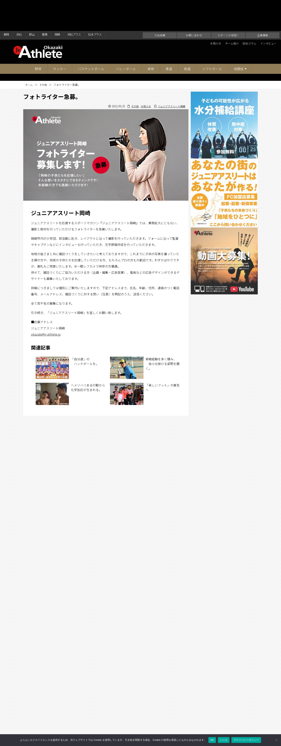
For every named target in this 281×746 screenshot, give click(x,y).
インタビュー (267, 12)
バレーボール (126, 37)
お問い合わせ (194, 4)
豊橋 (49, 4)
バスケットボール (91, 37)
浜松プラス (82, 4)
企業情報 (262, 4)
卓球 (150, 37)
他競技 (239, 37)
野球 (38, 37)
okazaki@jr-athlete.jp (46, 303)
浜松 (21, 4)
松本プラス (105, 4)
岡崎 (63, 4)
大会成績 (159, 4)
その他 (44, 54)
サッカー (59, 37)
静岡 (7, 4)
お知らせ (206, 12)
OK (212, 739)
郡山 (35, 4)
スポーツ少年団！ (228, 4)
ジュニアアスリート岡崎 (170, 75)
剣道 (187, 37)
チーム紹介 (225, 12)
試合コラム (245, 12)
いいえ (224, 739)
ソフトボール (212, 37)
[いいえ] (276, 740)
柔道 (169, 37)
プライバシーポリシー (246, 739)
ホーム (29, 54)
